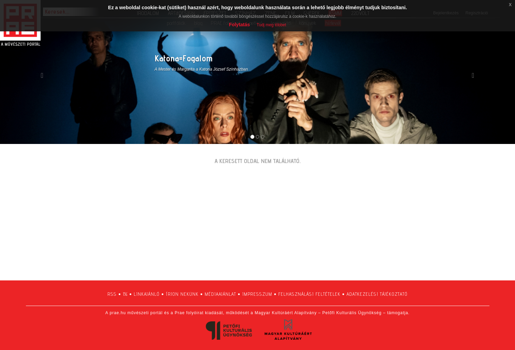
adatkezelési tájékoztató (377, 294)
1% (125, 294)
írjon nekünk (182, 294)
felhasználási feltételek (309, 294)
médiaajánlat (220, 294)
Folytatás (239, 24)
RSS (112, 294)
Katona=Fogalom (183, 58)
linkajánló (147, 294)
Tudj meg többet (271, 25)
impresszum (257, 294)
